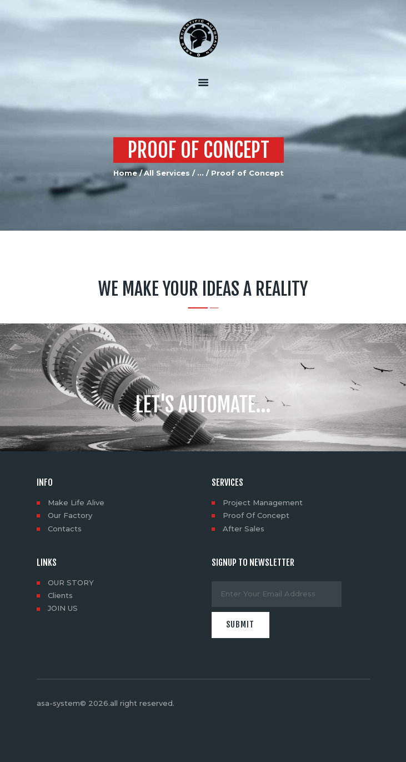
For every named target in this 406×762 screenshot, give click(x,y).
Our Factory (70, 515)
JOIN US (63, 608)
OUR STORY (71, 582)
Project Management (263, 502)
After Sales (243, 528)
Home (125, 172)
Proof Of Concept (256, 515)
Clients (60, 595)
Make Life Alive (76, 502)
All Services (167, 172)
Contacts (65, 528)
